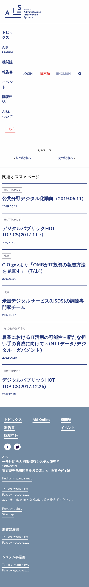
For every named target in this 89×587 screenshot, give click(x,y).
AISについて (7, 114)
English (63, 74)
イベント (7, 84)
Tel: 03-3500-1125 (15, 565)
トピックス (7, 35)
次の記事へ (65, 158)
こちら (10, 129)
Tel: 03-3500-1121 (15, 489)
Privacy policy (12, 509)
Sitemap (8, 514)
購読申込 (7, 99)
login (28, 74)
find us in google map (17, 478)
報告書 (7, 72)
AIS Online (7, 50)
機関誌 (7, 62)
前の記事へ (23, 158)
